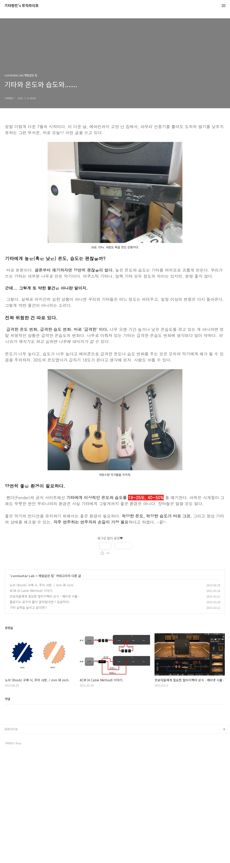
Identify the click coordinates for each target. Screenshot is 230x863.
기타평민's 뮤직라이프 (21, 5)
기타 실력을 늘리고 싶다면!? (28, 607)
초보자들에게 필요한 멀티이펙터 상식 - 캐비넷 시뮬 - (45, 596)
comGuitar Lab (23, 576)
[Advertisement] (115, 771)
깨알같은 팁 (46, 576)
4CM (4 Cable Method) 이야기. (31, 590)
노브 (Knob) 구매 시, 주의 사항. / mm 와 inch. (42, 585)
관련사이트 (11, 839)
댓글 (7, 699)
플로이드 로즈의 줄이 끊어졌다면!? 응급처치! (40, 602)
